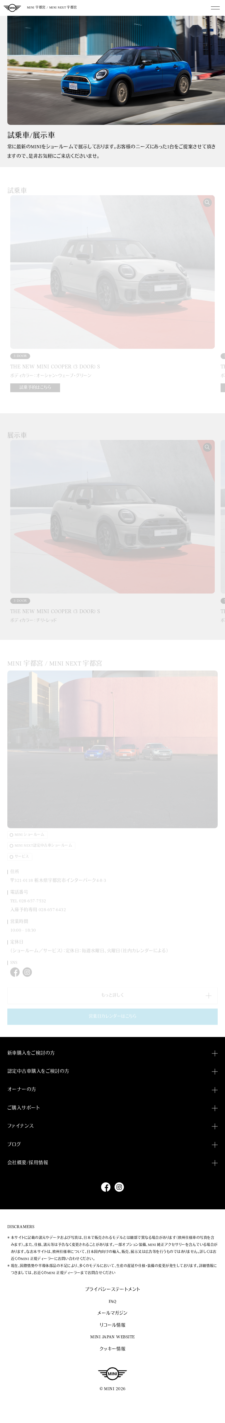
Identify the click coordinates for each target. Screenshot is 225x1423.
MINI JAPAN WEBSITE (112, 1337)
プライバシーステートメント (112, 1290)
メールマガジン (112, 1313)
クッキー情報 (113, 1349)
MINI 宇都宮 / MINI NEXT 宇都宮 (52, 7)
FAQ (112, 1302)
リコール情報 (113, 1325)
